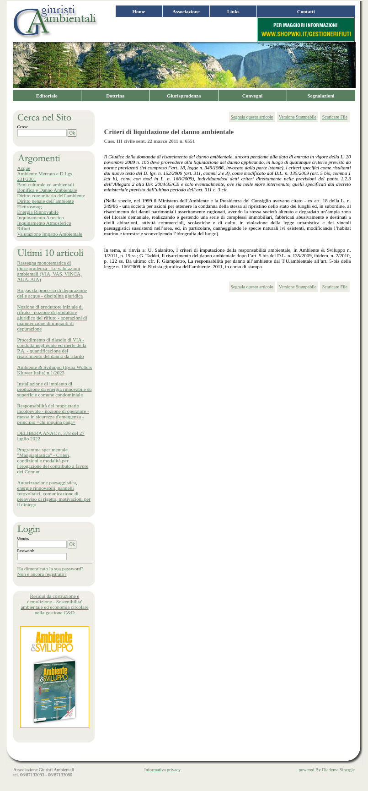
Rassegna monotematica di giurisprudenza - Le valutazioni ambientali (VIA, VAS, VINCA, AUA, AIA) (49, 271)
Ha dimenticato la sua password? (50, 568)
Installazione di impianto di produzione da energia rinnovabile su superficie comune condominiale (54, 389)
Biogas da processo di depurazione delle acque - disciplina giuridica (52, 292)
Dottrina (115, 95)
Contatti (306, 11)
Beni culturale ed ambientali (45, 184)
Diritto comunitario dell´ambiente (51, 195)
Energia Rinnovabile (38, 212)
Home (139, 11)
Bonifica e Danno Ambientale (47, 190)
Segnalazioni (320, 95)
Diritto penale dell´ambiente (45, 201)
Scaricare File (334, 116)
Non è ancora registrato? (42, 574)
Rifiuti (24, 228)
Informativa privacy (162, 769)
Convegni (252, 95)
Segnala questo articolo (252, 116)
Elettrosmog (29, 206)
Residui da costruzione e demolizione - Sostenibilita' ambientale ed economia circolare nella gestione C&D (54, 604)
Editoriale (47, 95)
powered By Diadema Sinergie (327, 769)
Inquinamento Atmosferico (44, 223)
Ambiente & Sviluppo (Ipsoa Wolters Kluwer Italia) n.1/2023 (54, 369)
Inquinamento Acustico (40, 217)
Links (233, 11)
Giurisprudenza (184, 95)
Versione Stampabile (297, 116)
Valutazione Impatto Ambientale (49, 234)
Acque (24, 168)
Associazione (186, 11)
